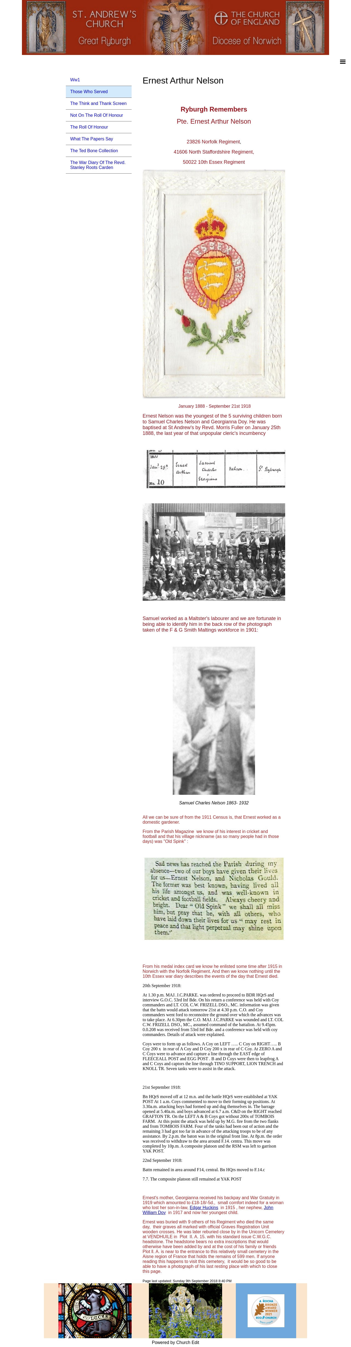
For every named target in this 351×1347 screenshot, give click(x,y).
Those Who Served (89, 91)
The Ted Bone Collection (94, 150)
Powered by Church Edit (175, 1342)
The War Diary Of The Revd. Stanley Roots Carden (98, 165)
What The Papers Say (91, 139)
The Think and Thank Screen (98, 103)
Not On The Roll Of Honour (96, 115)
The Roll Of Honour (89, 127)
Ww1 (75, 79)
